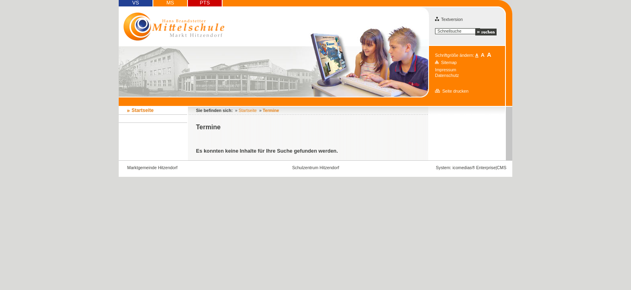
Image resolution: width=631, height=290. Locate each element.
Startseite (143, 110)
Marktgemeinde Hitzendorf (152, 167)
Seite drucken (455, 91)
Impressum (445, 69)
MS (170, 3)
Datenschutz (447, 75)
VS (135, 3)
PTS (205, 3)
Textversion (449, 19)
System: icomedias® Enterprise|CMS (471, 167)
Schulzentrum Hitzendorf (315, 167)
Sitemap (449, 62)
